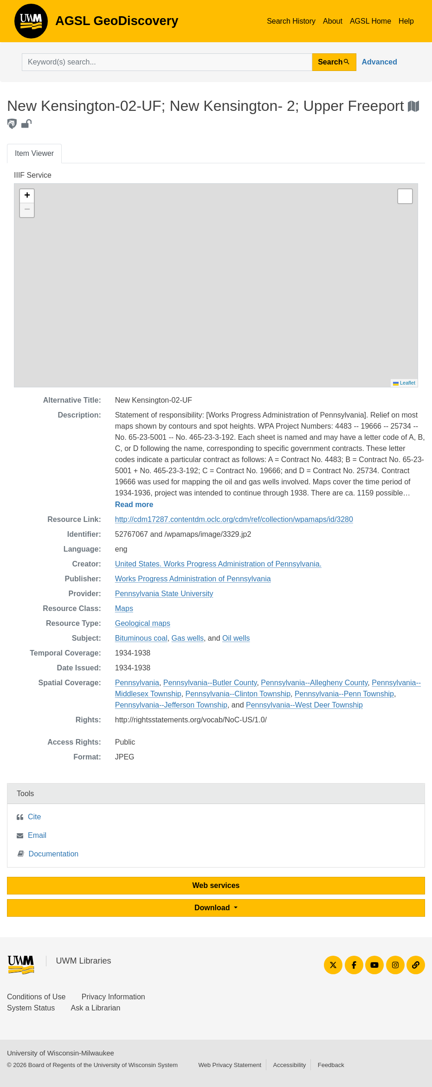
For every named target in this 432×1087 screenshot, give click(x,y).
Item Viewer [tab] (34, 153)
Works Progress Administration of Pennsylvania (193, 579)
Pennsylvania (137, 683)
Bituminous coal (141, 638)
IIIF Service (33, 175)
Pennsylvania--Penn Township (344, 694)
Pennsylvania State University (164, 594)
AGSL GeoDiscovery (31, 24)
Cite (34, 817)
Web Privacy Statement (229, 1064)
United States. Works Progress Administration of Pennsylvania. (218, 564)
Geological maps (142, 623)
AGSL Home (370, 21)
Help (406, 21)
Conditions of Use (36, 997)
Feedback (331, 1064)
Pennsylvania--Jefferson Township (171, 705)
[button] (27, 196)
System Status (31, 1008)
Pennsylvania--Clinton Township (238, 694)
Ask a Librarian (96, 1008)
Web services (216, 885)
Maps (124, 608)
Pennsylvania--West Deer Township (304, 705)
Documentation (48, 853)
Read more (134, 504)
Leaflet (404, 383)
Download (213, 908)
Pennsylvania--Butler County (210, 683)
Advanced (379, 62)
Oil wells (236, 638)
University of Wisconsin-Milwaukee (60, 1053)
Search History (291, 21)
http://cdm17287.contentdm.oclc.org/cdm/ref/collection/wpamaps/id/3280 (234, 519)
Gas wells (188, 638)
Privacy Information (113, 997)
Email (37, 835)
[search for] (167, 62)
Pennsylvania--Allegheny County (314, 683)
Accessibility (289, 1064)
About (332, 21)
